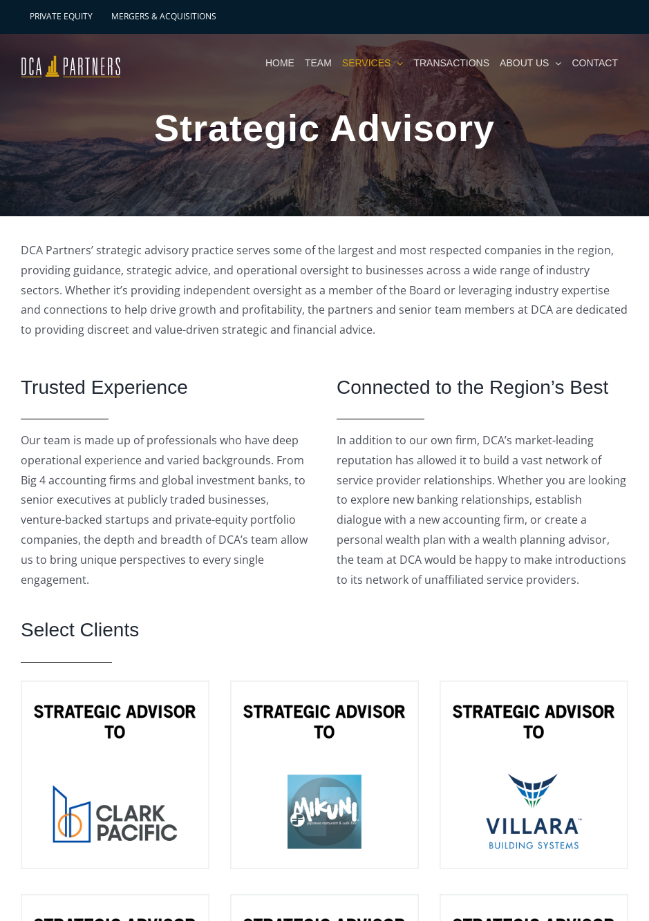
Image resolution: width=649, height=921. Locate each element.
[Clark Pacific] (115, 775)
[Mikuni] (324, 775)
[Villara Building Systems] (534, 775)
